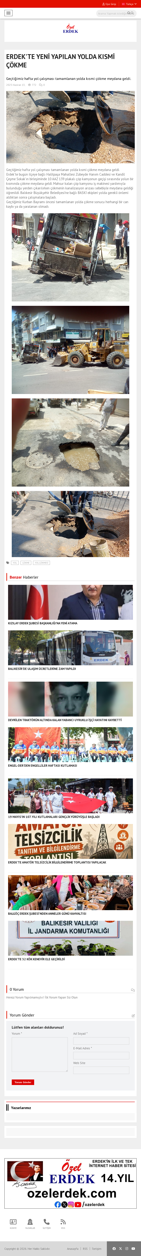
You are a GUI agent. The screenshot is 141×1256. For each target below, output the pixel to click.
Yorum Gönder (23, 1082)
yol (15, 562)
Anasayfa (72, 1248)
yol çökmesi (41, 562)
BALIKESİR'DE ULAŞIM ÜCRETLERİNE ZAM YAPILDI (42, 669)
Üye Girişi (109, 4)
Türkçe (129, 4)
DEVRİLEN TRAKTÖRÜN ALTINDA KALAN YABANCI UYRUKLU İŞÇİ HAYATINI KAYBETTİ (65, 720)
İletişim (96, 1248)
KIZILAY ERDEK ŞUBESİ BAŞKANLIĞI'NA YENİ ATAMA (42, 623)
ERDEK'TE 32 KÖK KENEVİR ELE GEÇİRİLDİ (36, 959)
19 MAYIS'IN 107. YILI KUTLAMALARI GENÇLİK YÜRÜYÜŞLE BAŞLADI (54, 817)
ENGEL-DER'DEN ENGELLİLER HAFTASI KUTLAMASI (42, 766)
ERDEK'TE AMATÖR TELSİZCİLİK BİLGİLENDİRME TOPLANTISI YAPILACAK (57, 862)
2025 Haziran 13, (15, 85)
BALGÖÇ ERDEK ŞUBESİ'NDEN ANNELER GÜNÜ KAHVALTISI (47, 914)
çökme (25, 562)
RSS (85, 1248)
